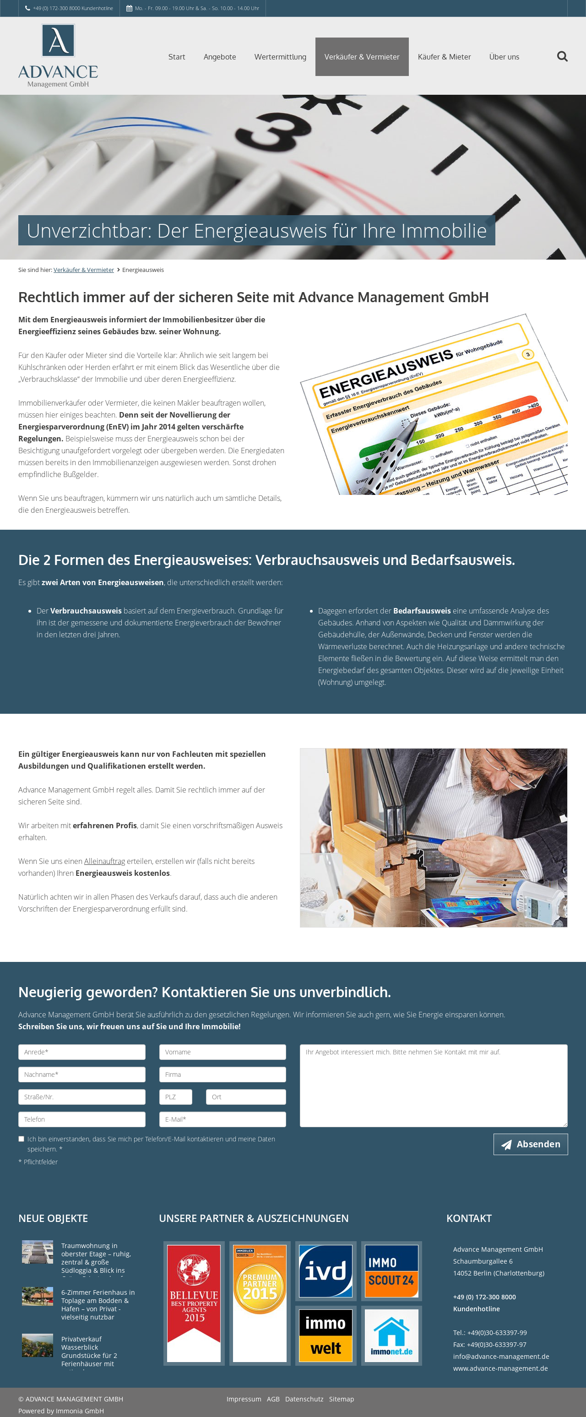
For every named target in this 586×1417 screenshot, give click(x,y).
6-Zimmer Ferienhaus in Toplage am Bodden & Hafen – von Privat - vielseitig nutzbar (98, 1304)
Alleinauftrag (104, 861)
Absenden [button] (538, 1144)
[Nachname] (82, 1074)
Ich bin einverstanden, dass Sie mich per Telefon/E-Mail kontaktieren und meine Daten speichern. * (146, 1144)
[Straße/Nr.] (82, 1097)
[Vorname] (223, 1052)
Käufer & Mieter (444, 56)
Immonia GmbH (80, 1410)
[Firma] (223, 1074)
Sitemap (341, 1399)
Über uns (504, 56)
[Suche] (566, 63)
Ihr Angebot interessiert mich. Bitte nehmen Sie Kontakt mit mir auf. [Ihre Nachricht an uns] (434, 1085)
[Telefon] (82, 1119)
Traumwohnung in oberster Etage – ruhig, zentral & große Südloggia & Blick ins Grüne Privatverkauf (96, 1262)
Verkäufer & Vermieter (362, 56)
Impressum (244, 1399)
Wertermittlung (280, 56)
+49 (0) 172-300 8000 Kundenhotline (73, 8)
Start (176, 56)
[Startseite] (82, 56)
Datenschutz (304, 1399)
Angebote (220, 56)
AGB (273, 1399)
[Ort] (246, 1097)
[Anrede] (82, 1052)
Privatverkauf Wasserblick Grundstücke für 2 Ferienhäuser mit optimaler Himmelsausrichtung (93, 1359)
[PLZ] (176, 1097)
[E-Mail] (223, 1119)
